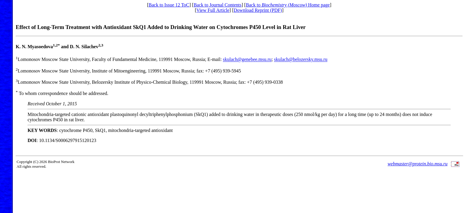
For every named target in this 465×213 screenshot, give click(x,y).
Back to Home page (288, 4)
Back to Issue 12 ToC (169, 4)
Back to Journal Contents (217, 4)
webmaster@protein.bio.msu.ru (418, 163)
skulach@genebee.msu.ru (247, 59)
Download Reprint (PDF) (258, 10)
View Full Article (212, 10)
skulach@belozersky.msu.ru (300, 59)
